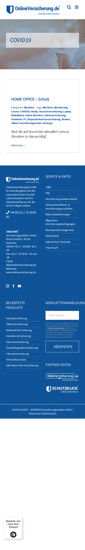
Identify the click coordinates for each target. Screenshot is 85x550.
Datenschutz (49, 413)
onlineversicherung (54, 115)
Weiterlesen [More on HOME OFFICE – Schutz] (17, 145)
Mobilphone (17, 115)
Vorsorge (47, 123)
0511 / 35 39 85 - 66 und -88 (21, 255)
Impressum (35, 413)
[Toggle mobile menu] (77, 7)
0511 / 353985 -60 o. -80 (21, 248)
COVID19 (25, 111)
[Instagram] (7, 286)
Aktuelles (29, 107)
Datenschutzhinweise (56, 328)
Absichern (47, 107)
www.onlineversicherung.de (21, 272)
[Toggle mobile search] (69, 7)
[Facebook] (13, 286)
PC (24, 119)
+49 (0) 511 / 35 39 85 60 (21, 214)
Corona (15, 111)
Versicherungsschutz (30, 123)
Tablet (14, 123)
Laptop (67, 111)
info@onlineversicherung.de (21, 265)
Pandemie (16, 119)
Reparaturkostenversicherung (44, 119)
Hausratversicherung (50, 111)
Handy (34, 111)
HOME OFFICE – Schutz (30, 99)
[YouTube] (19, 286)
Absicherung (61, 107)
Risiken (66, 119)
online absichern (34, 115)
